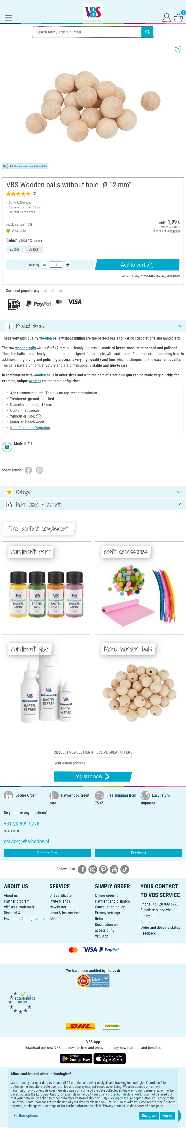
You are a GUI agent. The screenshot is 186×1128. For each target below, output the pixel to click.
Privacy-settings (107, 913)
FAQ (52, 918)
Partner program (17, 901)
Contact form (47, 853)
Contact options (152, 921)
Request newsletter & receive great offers (93, 752)
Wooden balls (49, 338)
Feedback (138, 853)
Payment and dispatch (112, 901)
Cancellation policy (110, 907)
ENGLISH (93, 1074)
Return (100, 918)
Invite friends (59, 901)
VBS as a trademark (19, 907)
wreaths (35, 381)
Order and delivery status (160, 927)
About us (11, 895)
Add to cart (137, 265)
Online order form (109, 895)
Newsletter (57, 907)
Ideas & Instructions (64, 913)
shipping (175, 231)
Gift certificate (60, 895)
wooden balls (25, 348)
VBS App (101, 936)
